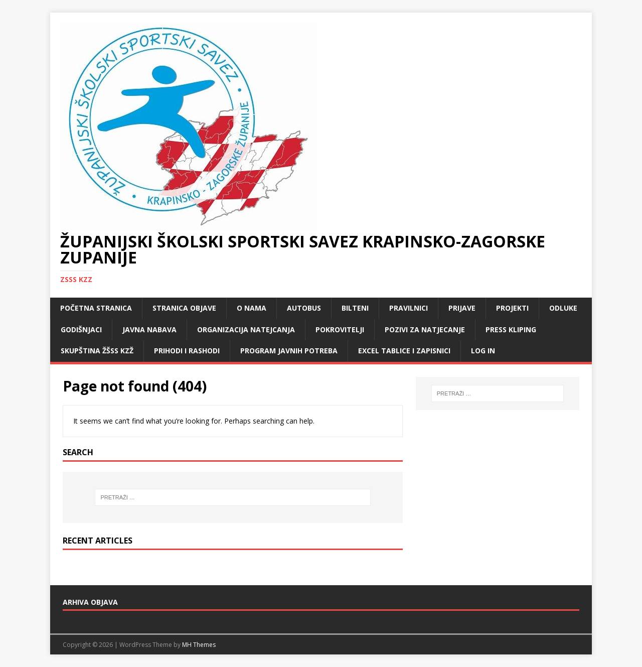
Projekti (512, 308)
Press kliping (511, 329)
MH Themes (199, 644)
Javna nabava (149, 329)
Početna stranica (96, 308)
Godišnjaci (81, 329)
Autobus (304, 308)
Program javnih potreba (289, 350)
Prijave (461, 308)
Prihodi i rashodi (187, 350)
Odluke (563, 308)
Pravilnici (408, 308)
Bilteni (355, 308)
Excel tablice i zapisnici (404, 350)
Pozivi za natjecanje (425, 329)
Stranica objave (184, 308)
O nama (251, 308)
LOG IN (483, 350)
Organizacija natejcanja (246, 329)
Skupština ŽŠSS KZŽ (97, 350)
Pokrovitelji (339, 329)
